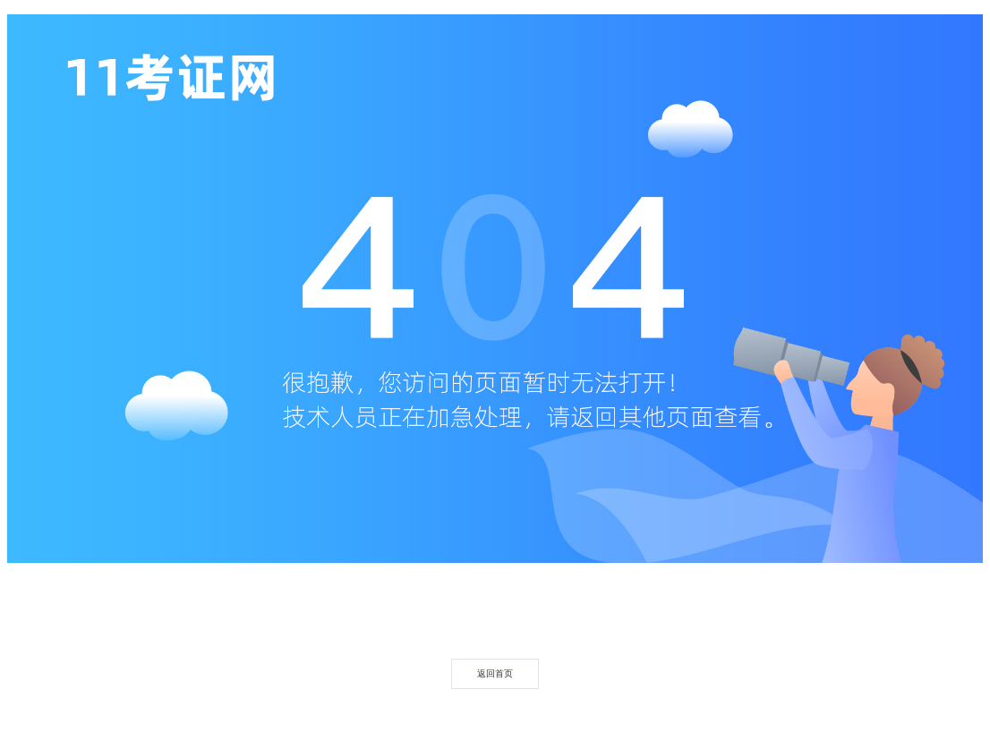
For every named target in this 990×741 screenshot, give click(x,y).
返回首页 (495, 673)
